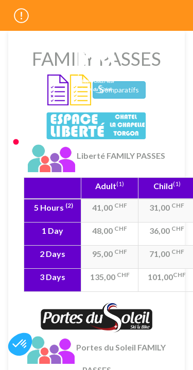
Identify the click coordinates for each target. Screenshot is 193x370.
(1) (120, 184)
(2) (69, 205)
